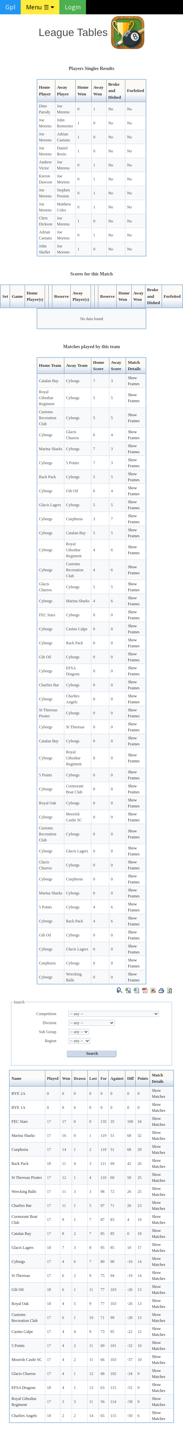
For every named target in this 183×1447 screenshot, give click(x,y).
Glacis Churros (23, 1373)
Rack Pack (47, 477)
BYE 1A (18, 1107)
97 (102, 1205)
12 (64, 1177)
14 (64, 1149)
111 (103, 1163)
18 (49, 1163)
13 (139, 1289)
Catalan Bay (49, 381)
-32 (129, 1345)
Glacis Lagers (50, 505)
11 (64, 1163)
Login (73, 7)
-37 (129, 1359)
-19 (129, 1275)
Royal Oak (47, 803)
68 (129, 1135)
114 (113, 1401)
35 (112, 1121)
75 (102, 1275)
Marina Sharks (50, 449)
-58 (129, 1401)
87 (102, 1219)
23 (139, 1205)
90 (112, 1261)
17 (49, 1121)
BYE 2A (18, 1093)
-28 (129, 1317)
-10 (129, 1261)
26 (139, 1163)
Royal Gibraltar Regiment (47, 398)
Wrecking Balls (23, 1191)
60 (112, 1177)
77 (102, 1289)
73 (102, 1331)
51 (112, 1135)
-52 (129, 1387)
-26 (129, 1289)
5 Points (72, 463)
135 (103, 1121)
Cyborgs (72, 381)
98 (102, 1191)
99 (112, 1317)
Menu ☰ (40, 7)
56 (102, 1401)
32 (139, 1135)
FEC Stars (47, 615)
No (110, 109)
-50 (129, 1415)
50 (129, 1177)
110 (103, 1177)
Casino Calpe (76, 629)
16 (64, 1135)
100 (130, 1121)
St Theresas (75, 727)
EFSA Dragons (23, 1387)
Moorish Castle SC (26, 1359)
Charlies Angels (24, 1415)
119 (103, 1135)
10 (129, 1247)
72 (112, 1191)
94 (112, 1275)
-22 (129, 1331)
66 (102, 1359)
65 (102, 1415)
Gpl (10, 7)
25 (139, 1177)
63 (102, 1387)
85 (102, 1233)
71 (112, 1205)
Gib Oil (72, 491)
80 (102, 1261)
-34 (129, 1373)
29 (139, 1149)
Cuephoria (74, 519)
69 (112, 1163)
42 (129, 1163)
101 (113, 1345)
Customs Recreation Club (47, 418)
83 (112, 1219)
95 (102, 1247)
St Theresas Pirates (26, 1177)
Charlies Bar (49, 685)
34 (139, 1121)
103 (113, 1289)
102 (113, 1373)
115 (113, 1387)
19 (139, 1219)
